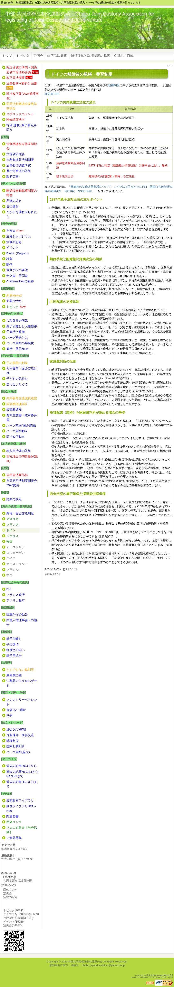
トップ (7, 55)
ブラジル (12, 569)
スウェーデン (15, 552)
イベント (14, 921)
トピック (22, 55)
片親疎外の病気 (18, 918)
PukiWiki (144, 977)
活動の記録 (10, 897)
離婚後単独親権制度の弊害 (90, 55)
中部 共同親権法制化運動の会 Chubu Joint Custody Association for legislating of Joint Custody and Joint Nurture (79, 17)
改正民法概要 (57, 55)
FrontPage (10, 877)
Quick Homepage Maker (158, 975)
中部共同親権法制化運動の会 (85, 961)
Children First (124, 55)
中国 (9, 575)
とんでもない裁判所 (21, 914)
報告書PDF (52, 93)
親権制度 (114, 85)
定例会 (38, 55)
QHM (170, 977)
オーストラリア (17, 564)
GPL (165, 977)
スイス (11, 558)
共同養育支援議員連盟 (17, 880)
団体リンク (10, 889)
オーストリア (15, 547)
